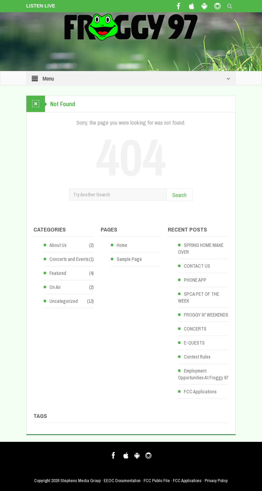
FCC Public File (157, 480)
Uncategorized (63, 301)
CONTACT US (197, 266)
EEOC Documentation (122, 480)
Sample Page (129, 259)
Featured (57, 273)
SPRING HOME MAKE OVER (200, 248)
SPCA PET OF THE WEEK (198, 297)
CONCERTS (195, 329)
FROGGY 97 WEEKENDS (206, 315)
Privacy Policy (216, 480)
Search (179, 195)
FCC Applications (200, 392)
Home (122, 245)
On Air (55, 287)
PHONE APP (195, 280)
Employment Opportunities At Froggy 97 (203, 374)
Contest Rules (197, 357)
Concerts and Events (69, 259)
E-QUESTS (194, 343)
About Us (58, 245)
